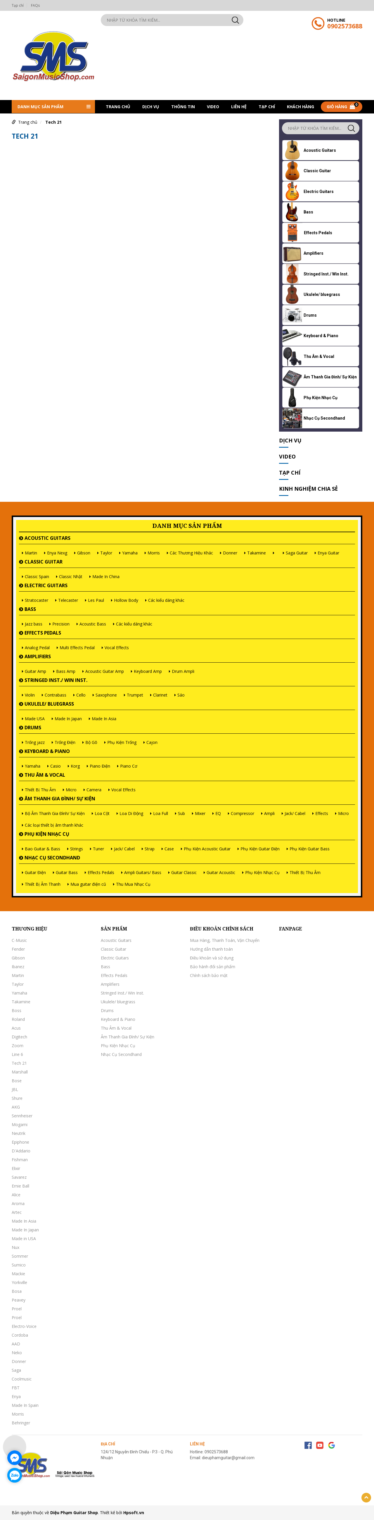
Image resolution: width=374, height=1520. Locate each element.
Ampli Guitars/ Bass (142, 872)
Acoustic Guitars (47, 538)
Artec (17, 1212)
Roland (18, 1019)
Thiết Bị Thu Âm (40, 789)
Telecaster (68, 600)
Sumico (19, 1265)
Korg (75, 766)
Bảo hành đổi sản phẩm (212, 966)
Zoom (17, 1045)
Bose (17, 1080)
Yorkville (19, 1282)
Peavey (18, 1300)
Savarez (19, 1177)
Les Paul (96, 600)
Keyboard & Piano (47, 751)
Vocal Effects (117, 647)
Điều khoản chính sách (221, 929)
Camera (93, 789)
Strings (76, 849)
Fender (18, 949)
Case (169, 849)
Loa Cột (102, 813)
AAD (16, 1344)
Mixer (200, 813)
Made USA (35, 718)
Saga (16, 1370)
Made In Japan (68, 718)
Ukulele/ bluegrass (49, 704)
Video (213, 106)
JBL (15, 1089)
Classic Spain (37, 576)
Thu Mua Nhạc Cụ (133, 884)
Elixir (16, 1168)
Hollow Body (126, 600)
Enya (16, 1396)
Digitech (19, 1037)
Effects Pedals (43, 633)
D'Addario (21, 1151)
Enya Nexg (57, 553)
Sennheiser (22, 1116)
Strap (150, 849)
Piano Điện (100, 766)
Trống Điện (65, 742)
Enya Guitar (328, 553)
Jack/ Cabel (295, 813)
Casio (55, 766)
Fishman (20, 1159)
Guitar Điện (35, 872)
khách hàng (300, 106)
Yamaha (130, 553)
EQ (218, 813)
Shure (17, 1098)
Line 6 (17, 1054)
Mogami (19, 1124)
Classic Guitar (44, 562)
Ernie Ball (20, 1186)
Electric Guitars (46, 585)
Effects (321, 813)
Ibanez (18, 966)
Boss (16, 1010)
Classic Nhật (70, 576)
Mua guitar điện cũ (88, 884)
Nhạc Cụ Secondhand (52, 857)
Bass (30, 609)
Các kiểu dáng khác (166, 600)
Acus (16, 1028)
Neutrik (18, 1133)
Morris (154, 553)
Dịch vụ (150, 106)
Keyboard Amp (148, 671)
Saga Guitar (297, 553)
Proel (17, 1309)
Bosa (17, 1291)
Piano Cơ (128, 766)
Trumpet (135, 695)
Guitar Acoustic (221, 872)
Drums (33, 727)
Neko (17, 1352)
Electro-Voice (24, 1326)
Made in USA (24, 1238)
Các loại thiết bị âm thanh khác (54, 825)
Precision (61, 624)
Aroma (18, 1203)
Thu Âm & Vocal (45, 775)
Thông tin (183, 106)
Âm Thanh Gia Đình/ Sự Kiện (60, 798)
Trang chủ (118, 106)
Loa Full (160, 813)
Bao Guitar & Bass (42, 849)
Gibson (83, 553)
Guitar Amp (35, 671)
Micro (71, 789)
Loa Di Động (131, 813)
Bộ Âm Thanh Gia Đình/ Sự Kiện (55, 813)
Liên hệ (239, 106)
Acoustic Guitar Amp (104, 671)
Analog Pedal (37, 647)
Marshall (20, 1072)
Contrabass (55, 695)
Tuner (98, 849)
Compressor (242, 813)
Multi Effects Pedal (77, 647)
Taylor (106, 553)
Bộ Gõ (91, 742)
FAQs (35, 5)
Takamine (256, 553)
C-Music (19, 940)
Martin (31, 553)
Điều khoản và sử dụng (211, 958)
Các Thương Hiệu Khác (191, 553)
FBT (16, 1387)
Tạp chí (18, 5)
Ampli (269, 813)
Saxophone (106, 695)
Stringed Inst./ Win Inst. (56, 680)
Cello (81, 695)
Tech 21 (53, 122)
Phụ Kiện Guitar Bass (310, 849)
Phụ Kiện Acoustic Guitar (207, 849)
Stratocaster (36, 600)
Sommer (20, 1256)
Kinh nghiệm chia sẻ (308, 488)
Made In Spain (25, 1405)
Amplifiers (38, 656)
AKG (16, 1107)
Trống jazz (35, 742)
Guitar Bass (67, 872)
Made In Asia (104, 718)
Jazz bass (33, 624)
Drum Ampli (183, 671)
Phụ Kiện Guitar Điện (260, 849)
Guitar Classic (184, 872)
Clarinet (160, 695)
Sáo (181, 695)
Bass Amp (65, 671)
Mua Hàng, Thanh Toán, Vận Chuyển (224, 940)
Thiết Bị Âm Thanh (42, 884)
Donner (230, 553)
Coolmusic (22, 1379)
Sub (181, 813)
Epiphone (20, 1142)
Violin (30, 695)
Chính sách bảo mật (209, 975)
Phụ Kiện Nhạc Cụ (47, 834)
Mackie (18, 1273)
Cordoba (20, 1335)
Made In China (106, 576)
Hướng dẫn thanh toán (211, 949)
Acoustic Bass (92, 624)
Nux (15, 1247)
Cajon (151, 742)
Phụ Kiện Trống (121, 742)
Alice (16, 1194)
